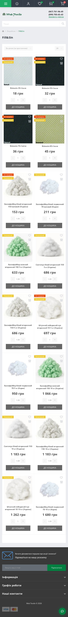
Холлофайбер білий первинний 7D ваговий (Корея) (50, 205)
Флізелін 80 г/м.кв (50, 146)
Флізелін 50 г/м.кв (50, 88)
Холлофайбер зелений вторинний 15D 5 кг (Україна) (18, 265)
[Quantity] (18, 100)
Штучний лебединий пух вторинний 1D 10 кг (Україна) (18, 508)
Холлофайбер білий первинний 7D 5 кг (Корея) (18, 386)
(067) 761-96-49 (56, 11)
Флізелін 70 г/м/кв (18, 146)
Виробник (11, 31)
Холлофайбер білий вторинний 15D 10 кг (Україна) (50, 447)
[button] (28, 3)
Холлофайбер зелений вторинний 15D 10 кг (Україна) (50, 387)
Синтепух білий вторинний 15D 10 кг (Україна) (18, 447)
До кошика (18, 107)
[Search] (63, 24)
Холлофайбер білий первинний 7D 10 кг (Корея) (50, 508)
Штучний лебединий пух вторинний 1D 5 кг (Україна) (49, 326)
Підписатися (56, 567)
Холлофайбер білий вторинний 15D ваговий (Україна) (18, 205)
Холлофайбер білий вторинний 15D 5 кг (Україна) (18, 326)
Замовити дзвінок (56, 17)
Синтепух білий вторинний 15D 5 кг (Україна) (50, 265)
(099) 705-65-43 (56, 14)
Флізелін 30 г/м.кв (18, 88)
